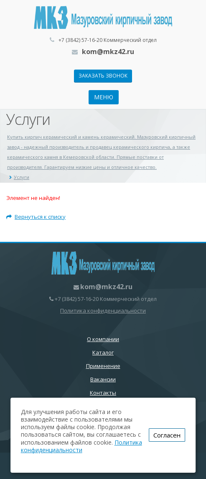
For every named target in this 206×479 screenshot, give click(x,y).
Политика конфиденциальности (103, 310)
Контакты (103, 392)
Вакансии (103, 379)
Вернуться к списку (36, 216)
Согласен (167, 435)
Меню (103, 97)
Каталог (103, 352)
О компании (103, 339)
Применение (103, 366)
